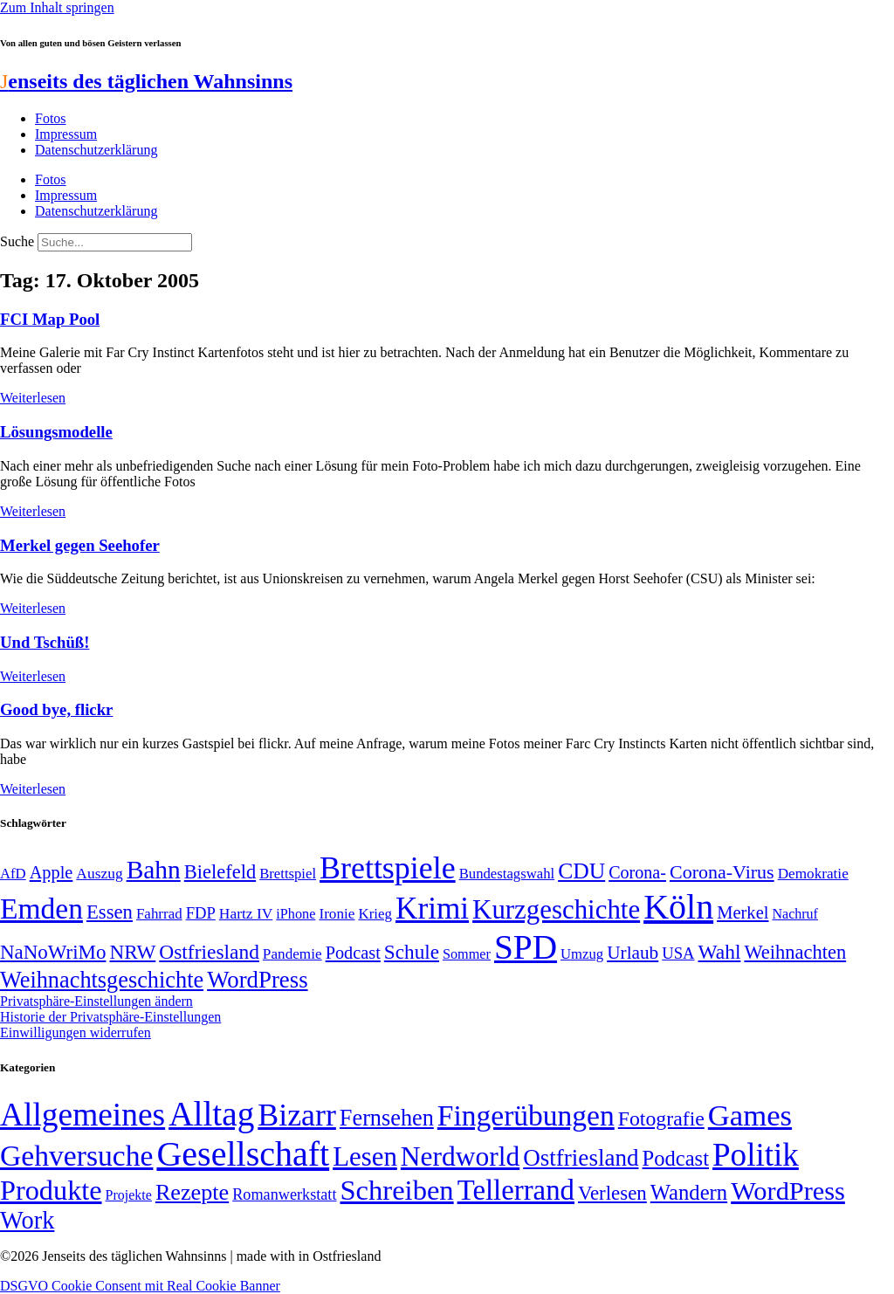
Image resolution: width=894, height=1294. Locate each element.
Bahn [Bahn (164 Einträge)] (154, 870)
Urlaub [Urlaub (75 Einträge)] (632, 952)
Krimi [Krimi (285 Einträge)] (432, 908)
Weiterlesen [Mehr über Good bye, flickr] (32, 788)
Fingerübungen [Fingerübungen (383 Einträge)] (526, 1115)
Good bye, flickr (56, 709)
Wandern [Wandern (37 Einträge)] (688, 1192)
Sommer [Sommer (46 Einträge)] (467, 954)
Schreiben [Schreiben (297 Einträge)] (396, 1190)
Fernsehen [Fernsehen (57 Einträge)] (387, 1118)
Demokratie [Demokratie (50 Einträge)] (813, 873)
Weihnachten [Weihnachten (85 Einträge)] (795, 952)
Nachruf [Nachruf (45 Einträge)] (794, 913)
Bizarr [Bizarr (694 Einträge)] (297, 1115)
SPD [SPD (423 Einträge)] (525, 947)
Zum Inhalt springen (57, 7)
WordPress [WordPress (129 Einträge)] (257, 980)
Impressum (66, 134)
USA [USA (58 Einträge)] (678, 953)
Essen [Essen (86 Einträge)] (109, 912)
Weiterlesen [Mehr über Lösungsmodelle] (32, 511)
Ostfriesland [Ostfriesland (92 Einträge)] (209, 951)
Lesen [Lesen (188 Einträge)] (365, 1156)
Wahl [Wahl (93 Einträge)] (719, 951)
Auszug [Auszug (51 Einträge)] (99, 873)
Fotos (50, 118)
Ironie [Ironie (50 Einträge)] (336, 913)
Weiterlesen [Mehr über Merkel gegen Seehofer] (32, 608)
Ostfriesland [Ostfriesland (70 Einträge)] (580, 1158)
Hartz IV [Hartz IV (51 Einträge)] (245, 913)
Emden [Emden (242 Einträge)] (41, 908)
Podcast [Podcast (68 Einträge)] (353, 952)
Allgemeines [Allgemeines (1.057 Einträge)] (82, 1114)
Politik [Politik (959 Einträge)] (755, 1155)
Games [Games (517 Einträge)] (750, 1115)
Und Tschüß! (44, 642)
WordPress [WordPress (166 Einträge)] (788, 1191)
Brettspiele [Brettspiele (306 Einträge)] (388, 867)
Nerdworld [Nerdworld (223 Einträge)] (460, 1156)
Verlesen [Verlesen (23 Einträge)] (612, 1193)
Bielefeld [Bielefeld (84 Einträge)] (220, 872)
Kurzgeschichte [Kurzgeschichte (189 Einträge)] (556, 909)
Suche (17, 241)
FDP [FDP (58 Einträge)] (201, 913)
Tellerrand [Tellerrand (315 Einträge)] (515, 1190)
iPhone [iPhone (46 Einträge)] (295, 914)
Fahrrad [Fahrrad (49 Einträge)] (159, 913)
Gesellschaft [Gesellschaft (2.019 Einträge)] (242, 1154)
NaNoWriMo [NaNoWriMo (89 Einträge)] (53, 952)
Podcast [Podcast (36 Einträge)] (676, 1158)
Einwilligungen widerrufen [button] (75, 1032)
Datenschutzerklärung (96, 149)
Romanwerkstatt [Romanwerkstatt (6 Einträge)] (284, 1194)
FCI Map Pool (50, 319)
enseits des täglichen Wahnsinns (146, 81)
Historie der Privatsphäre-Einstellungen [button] (110, 1016)
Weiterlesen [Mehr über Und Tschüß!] (32, 676)
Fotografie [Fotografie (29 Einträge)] (661, 1118)
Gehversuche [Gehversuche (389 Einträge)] (76, 1155)
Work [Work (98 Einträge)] (27, 1220)
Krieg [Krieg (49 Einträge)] (375, 913)
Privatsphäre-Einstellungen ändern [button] (96, 1001)
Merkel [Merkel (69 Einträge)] (742, 912)
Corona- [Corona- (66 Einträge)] (637, 872)
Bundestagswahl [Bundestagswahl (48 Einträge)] (506, 873)
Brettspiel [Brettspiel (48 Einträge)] (287, 873)
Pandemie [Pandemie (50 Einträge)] (292, 954)
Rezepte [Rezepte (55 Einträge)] (192, 1192)
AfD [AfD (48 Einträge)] (13, 873)
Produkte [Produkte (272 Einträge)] (51, 1190)
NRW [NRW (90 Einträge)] (132, 951)
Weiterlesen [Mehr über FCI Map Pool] (32, 397)
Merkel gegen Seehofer (80, 545)
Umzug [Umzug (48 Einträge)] (581, 954)
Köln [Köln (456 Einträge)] (678, 906)
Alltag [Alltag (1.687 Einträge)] (211, 1113)
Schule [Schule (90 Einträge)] (411, 951)
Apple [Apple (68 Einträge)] (51, 872)
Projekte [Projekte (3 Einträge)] (129, 1194)
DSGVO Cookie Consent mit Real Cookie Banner (140, 1285)
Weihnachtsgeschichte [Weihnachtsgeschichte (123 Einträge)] (101, 980)
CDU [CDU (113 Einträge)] (581, 871)
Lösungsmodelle (56, 432)
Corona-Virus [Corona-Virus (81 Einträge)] (722, 872)
